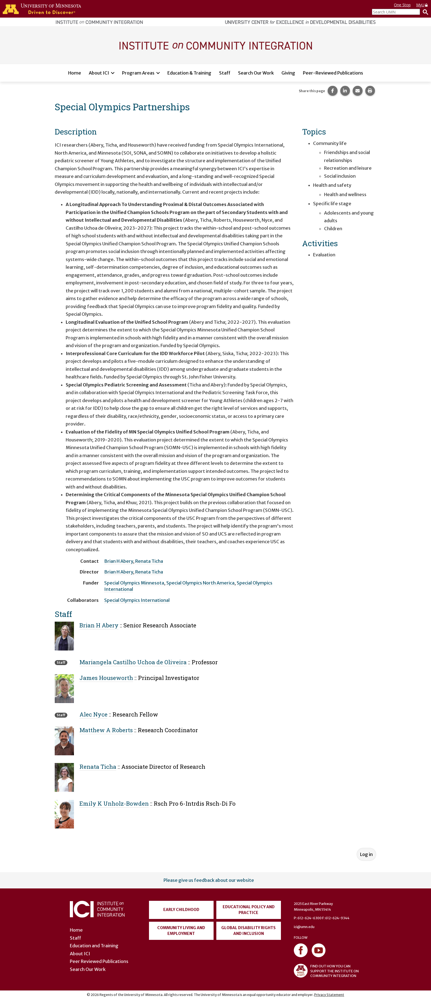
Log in (366, 854)
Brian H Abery (118, 561)
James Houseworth (106, 678)
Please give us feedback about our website (209, 880)
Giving (288, 73)
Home (74, 73)
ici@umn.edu (304, 927)
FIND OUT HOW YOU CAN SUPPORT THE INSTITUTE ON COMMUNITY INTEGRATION (326, 971)
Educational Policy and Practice (249, 909)
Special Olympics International (137, 600)
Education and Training (94, 945)
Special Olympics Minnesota (134, 583)
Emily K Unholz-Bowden (114, 803)
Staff (224, 73)
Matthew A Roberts (106, 730)
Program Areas (138, 73)
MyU (422, 4)
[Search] (424, 12)
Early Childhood (181, 909)
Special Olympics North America (200, 583)
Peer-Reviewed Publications (333, 73)
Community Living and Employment (181, 930)
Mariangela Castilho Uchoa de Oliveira (133, 662)
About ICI (99, 73)
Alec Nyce (93, 714)
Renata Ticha (149, 561)
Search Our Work (256, 73)
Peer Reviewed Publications (99, 961)
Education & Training (189, 73)
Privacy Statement (329, 995)
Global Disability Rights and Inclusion (248, 930)
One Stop (402, 4)
